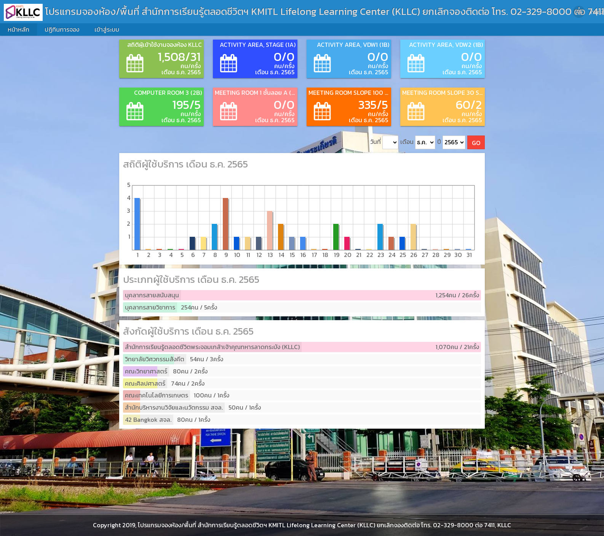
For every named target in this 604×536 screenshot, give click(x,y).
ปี (451, 143)
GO (476, 142)
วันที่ (384, 143)
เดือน (417, 143)
